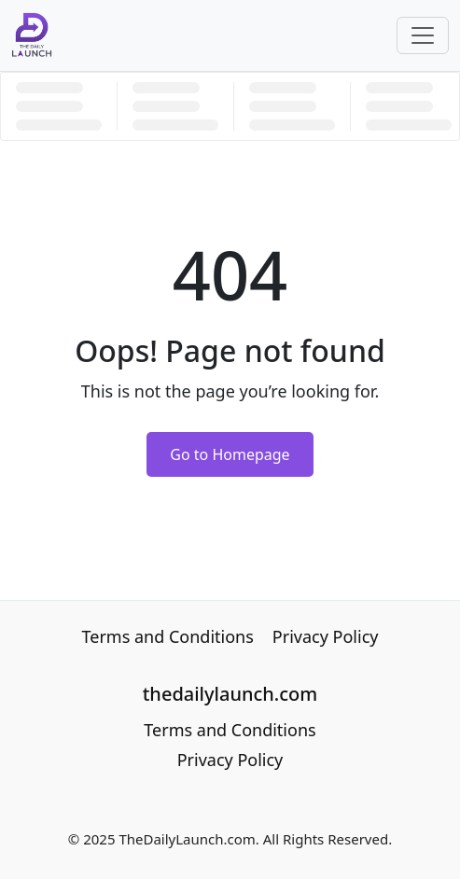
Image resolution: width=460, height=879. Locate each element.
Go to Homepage (229, 454)
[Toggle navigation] (423, 35)
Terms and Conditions (168, 636)
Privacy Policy (325, 636)
